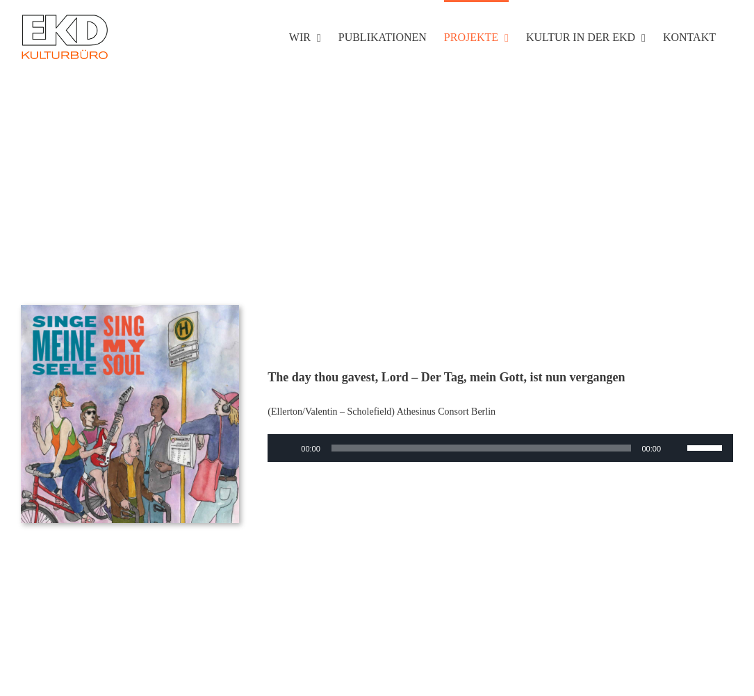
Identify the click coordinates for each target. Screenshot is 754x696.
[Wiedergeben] (286, 448)
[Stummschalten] (676, 448)
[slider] (481, 448)
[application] (500, 448)
